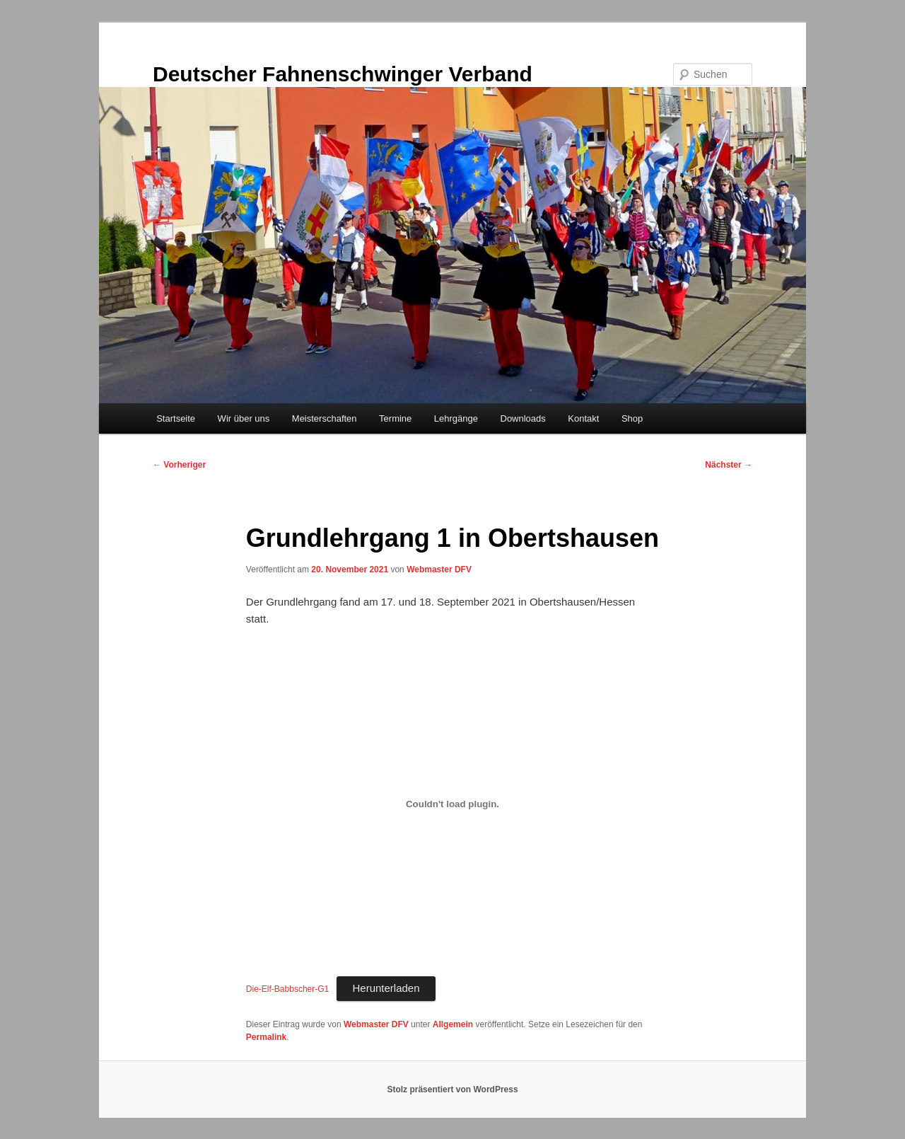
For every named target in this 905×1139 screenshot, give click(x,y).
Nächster (728, 465)
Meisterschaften (324, 418)
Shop (632, 418)
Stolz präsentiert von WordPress (452, 1089)
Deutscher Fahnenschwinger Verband (342, 74)
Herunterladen (385, 988)
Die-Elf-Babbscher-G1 (287, 989)
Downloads (523, 418)
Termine (395, 418)
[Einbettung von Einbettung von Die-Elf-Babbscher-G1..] (452, 804)
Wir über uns (244, 418)
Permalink (266, 1037)
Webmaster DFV (439, 569)
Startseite (175, 418)
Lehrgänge (456, 418)
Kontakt (583, 418)
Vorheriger (179, 465)
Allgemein (453, 1024)
